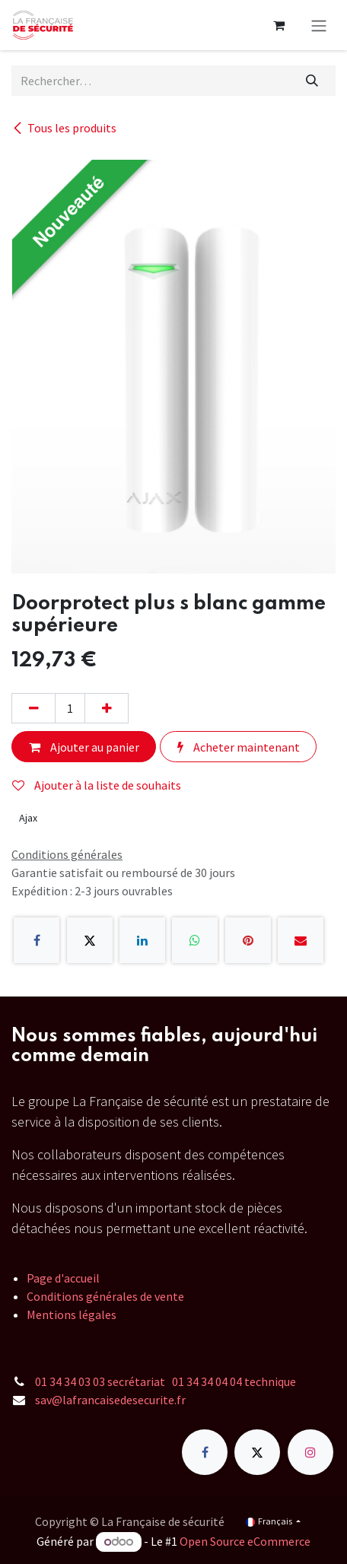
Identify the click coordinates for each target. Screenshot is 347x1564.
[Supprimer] (33, 708)
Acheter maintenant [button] (238, 747)
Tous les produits (63, 127)
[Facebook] (36, 940)
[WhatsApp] (195, 940)
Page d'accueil (63, 1278)
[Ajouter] (106, 708)
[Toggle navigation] (319, 25)
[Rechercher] (312, 80)
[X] (90, 940)
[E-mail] (300, 940)
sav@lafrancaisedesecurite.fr (110, 1399)
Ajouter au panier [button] (84, 747)
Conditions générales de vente (105, 1296)
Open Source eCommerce (245, 1541)
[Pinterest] (248, 940)
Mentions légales (71, 1314)
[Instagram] (310, 1452)
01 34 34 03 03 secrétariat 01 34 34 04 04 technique (165, 1381)
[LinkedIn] (142, 940)
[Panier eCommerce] (278, 25)
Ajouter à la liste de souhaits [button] (96, 785)
